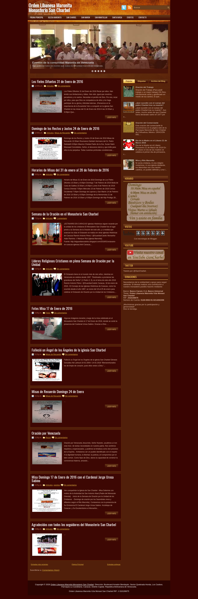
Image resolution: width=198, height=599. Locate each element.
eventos (57, 485)
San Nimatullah (101, 17)
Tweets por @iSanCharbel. (134, 271)
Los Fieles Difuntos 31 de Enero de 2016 (57, 81)
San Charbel (71, 17)
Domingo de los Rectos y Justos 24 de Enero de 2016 (65, 128)
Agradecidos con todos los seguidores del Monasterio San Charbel (74, 524)
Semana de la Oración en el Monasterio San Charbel (65, 214)
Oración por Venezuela (46, 433)
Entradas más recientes (39, 564)
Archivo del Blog (158, 81)
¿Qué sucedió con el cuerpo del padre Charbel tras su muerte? (150, 104)
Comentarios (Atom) (50, 570)
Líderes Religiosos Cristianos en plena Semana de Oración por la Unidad (73, 262)
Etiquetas (142, 81)
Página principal (36, 17)
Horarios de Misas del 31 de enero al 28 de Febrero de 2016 (70, 170)
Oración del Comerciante (147, 123)
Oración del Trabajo (144, 87)
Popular (129, 81)
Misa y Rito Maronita (145, 160)
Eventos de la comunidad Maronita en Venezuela (63, 62)
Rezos (48, 438)
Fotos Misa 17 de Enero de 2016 (52, 308)
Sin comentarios (64, 86)
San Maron (85, 17)
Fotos (48, 313)
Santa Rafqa (117, 17)
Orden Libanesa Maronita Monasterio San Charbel (50, 8)
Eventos (130, 17)
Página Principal (78, 564)
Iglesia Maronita (54, 17)
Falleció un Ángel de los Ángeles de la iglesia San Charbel (69, 350)
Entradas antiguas (113, 564)
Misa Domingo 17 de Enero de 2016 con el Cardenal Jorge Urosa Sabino (73, 478)
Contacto (142, 17)
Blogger (153, 239)
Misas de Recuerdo (62, 133)
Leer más (111, 117)
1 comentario (62, 218)
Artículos (50, 86)
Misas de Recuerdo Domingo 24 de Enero (58, 391)
